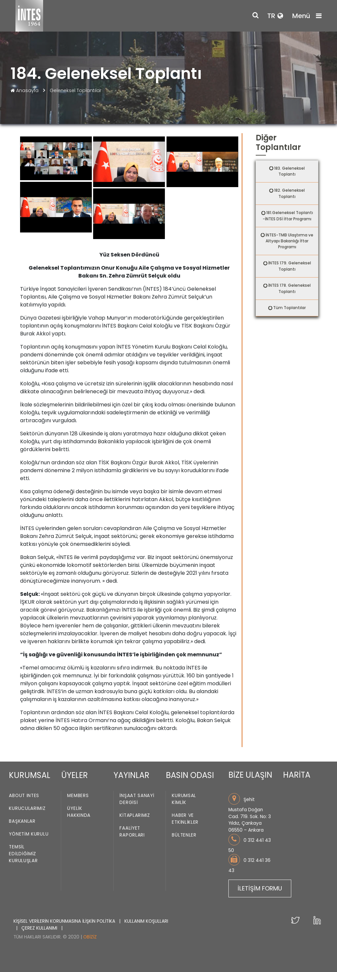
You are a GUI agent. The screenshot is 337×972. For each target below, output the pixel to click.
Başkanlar (22, 821)
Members (78, 796)
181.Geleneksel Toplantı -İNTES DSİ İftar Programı (288, 216)
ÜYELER (74, 775)
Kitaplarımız (134, 816)
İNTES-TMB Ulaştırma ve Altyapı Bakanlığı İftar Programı (289, 241)
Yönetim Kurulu (28, 834)
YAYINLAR (131, 775)
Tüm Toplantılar (289, 307)
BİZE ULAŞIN (250, 774)
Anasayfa (25, 90)
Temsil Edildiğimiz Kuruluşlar (23, 854)
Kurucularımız (27, 809)
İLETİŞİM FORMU (260, 888)
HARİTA (296, 774)
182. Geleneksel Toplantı (289, 193)
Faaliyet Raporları (131, 831)
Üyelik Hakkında (79, 812)
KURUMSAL (29, 775)
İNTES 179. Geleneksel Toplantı (289, 266)
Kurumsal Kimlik (184, 799)
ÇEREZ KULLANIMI (40, 928)
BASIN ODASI (190, 775)
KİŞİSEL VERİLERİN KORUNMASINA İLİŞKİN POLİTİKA (65, 921)
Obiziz (90, 937)
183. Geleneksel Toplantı (289, 171)
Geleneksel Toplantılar (75, 90)
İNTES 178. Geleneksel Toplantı (289, 288)
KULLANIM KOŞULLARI (146, 921)
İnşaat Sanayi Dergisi (136, 799)
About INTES (24, 796)
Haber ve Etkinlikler (185, 819)
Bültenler (184, 835)
